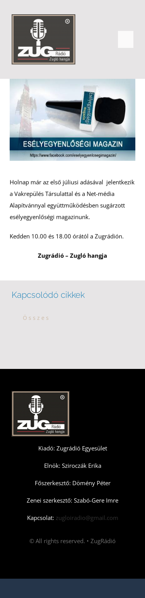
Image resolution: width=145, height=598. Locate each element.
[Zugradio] (43, 17)
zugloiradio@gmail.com (86, 518)
